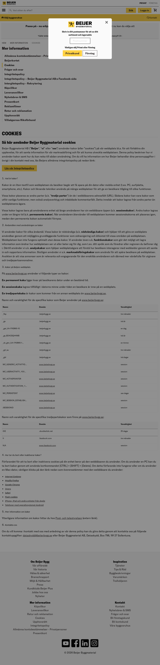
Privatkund (72, 53)
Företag (90, 53)
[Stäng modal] (106, 22)
